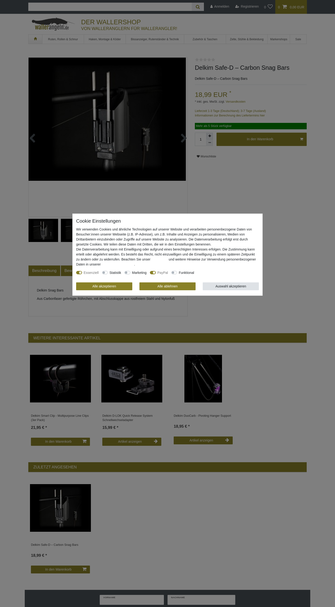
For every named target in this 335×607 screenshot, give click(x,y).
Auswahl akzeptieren (230, 286)
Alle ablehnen (168, 286)
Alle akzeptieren (104, 286)
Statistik (115, 272)
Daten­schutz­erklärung (118, 264)
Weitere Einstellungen (213, 272)
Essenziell (91, 272)
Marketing (139, 272)
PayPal (163, 272)
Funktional (186, 272)
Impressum (159, 259)
